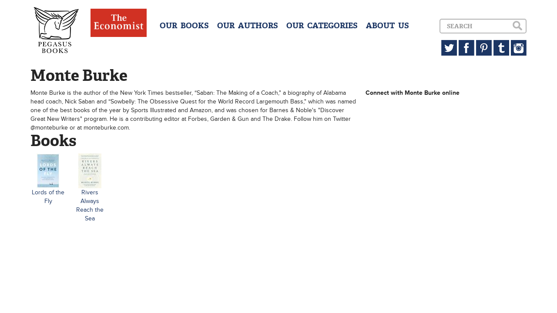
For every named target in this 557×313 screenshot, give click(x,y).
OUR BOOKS (184, 25)
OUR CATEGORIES (322, 25)
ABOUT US (387, 25)
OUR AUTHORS (247, 25)
